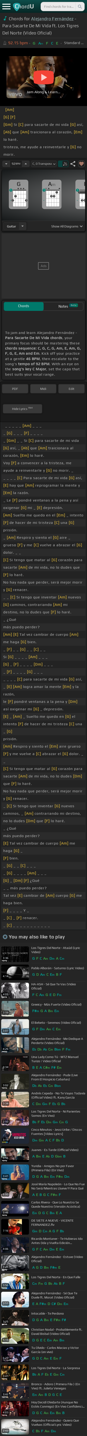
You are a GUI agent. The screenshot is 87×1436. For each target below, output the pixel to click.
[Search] (79, 6)
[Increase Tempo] (26, 164)
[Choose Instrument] (22, 226)
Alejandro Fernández (52, 18)
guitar (11, 226)
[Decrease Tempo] (6, 164)
